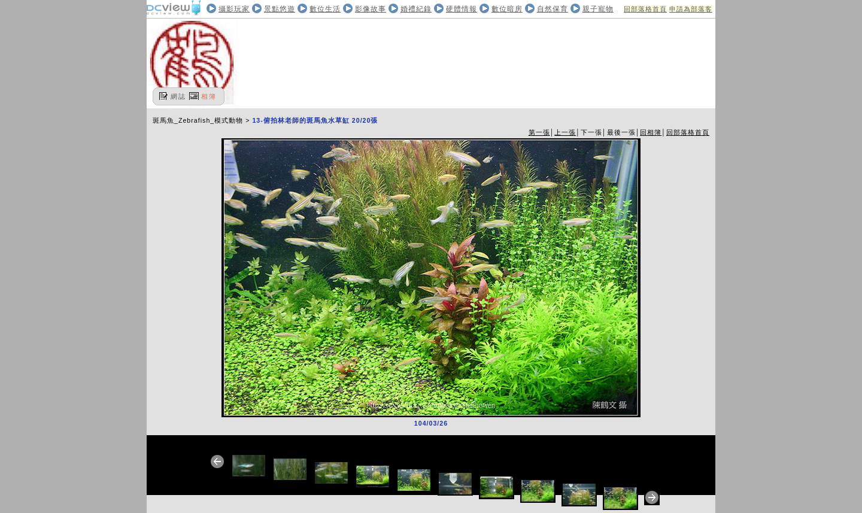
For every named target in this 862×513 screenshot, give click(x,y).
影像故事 (370, 9)
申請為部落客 (690, 9)
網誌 (178, 96)
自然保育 (552, 9)
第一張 (539, 132)
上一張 (565, 132)
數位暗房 (507, 9)
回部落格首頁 (645, 9)
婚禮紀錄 (416, 9)
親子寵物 (598, 9)
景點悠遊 (279, 9)
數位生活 (325, 9)
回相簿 (650, 132)
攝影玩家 (234, 9)
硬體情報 (461, 9)
